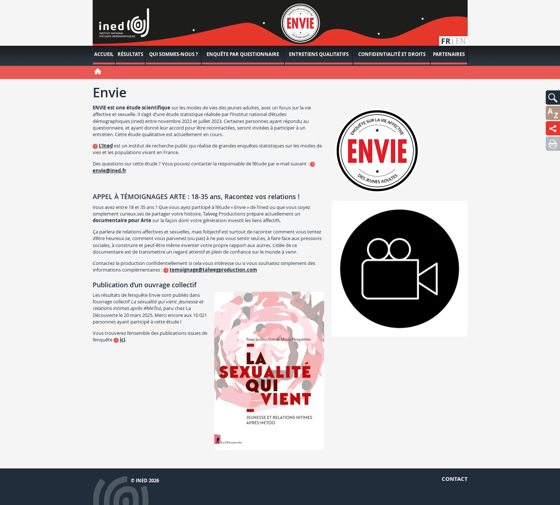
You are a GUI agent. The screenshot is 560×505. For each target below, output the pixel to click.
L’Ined (106, 145)
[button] (553, 97)
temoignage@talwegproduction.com (213, 269)
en (461, 41)
